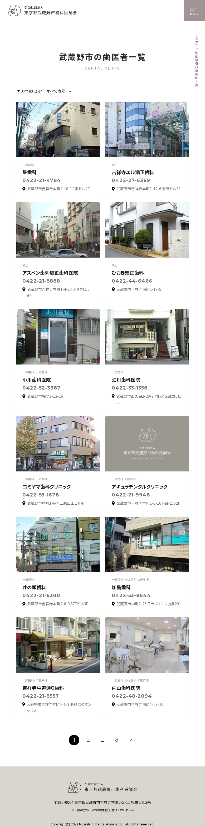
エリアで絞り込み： (29, 91)
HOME (196, 41)
